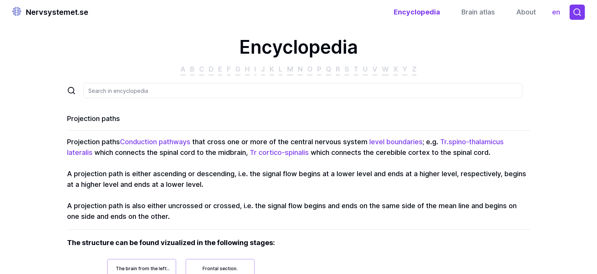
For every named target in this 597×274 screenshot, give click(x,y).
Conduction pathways (155, 142)
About (526, 12)
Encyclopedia (417, 12)
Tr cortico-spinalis (279, 152)
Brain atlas (478, 12)
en (558, 14)
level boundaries (396, 142)
